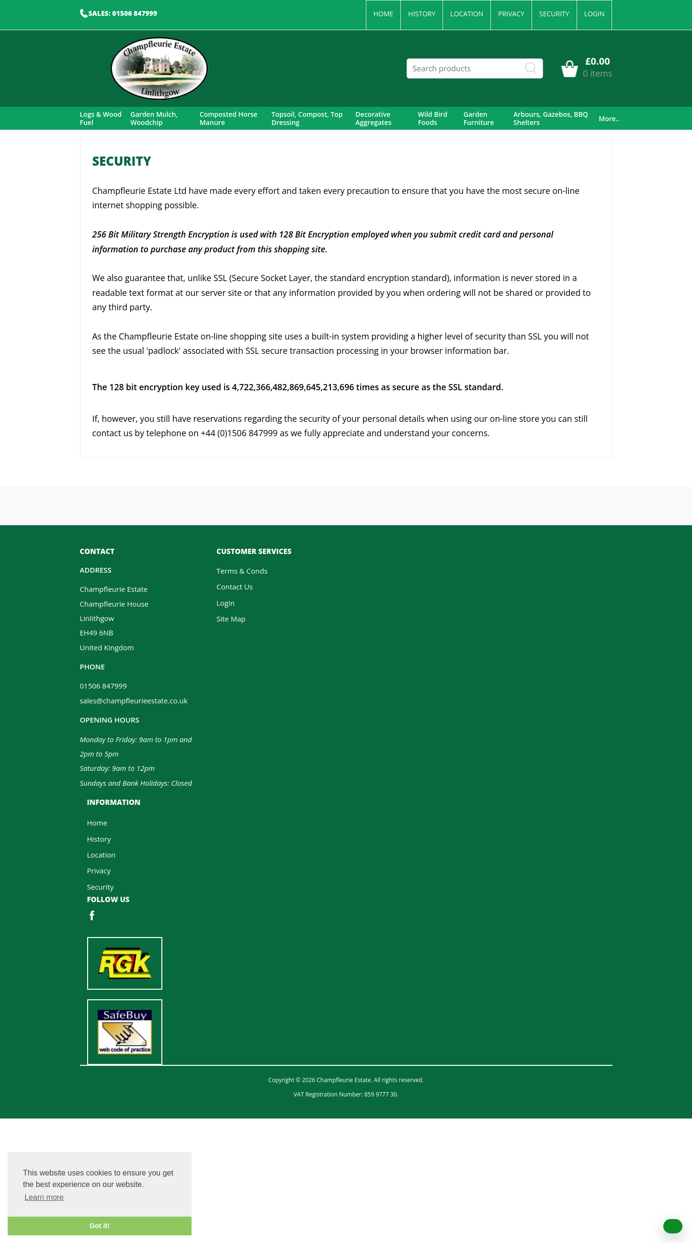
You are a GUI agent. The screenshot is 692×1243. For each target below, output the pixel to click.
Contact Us (234, 586)
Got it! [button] (100, 1226)
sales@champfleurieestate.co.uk (134, 700)
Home (384, 13)
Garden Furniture (479, 118)
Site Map (231, 618)
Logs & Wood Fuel (101, 118)
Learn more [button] (44, 1197)
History (421, 13)
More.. (609, 118)
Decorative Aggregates (373, 118)
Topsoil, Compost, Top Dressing (307, 118)
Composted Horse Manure (229, 118)
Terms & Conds (242, 571)
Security (554, 13)
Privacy (511, 13)
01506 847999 (103, 685)
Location (466, 13)
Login (594, 13)
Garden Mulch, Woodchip (154, 118)
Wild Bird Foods (432, 118)
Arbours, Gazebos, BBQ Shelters (550, 118)
